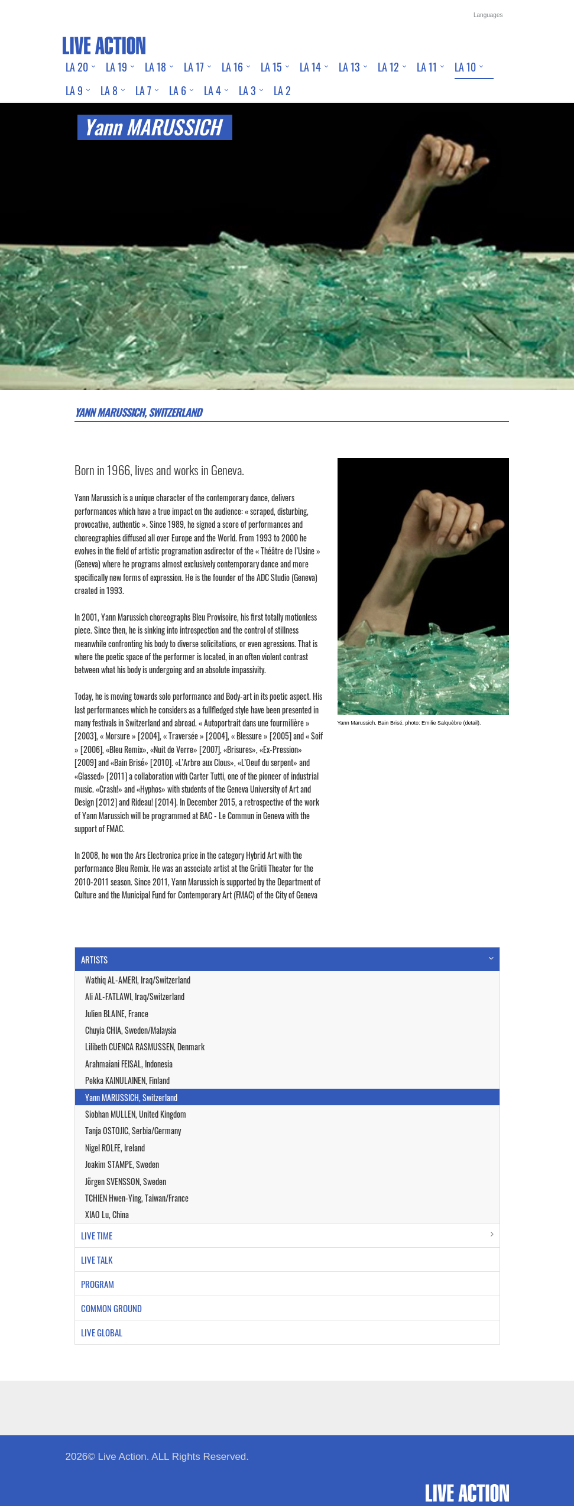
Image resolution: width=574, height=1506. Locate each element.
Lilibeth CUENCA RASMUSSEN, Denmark (145, 1046)
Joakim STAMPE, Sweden (122, 1164)
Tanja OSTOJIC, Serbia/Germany (133, 1130)
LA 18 (155, 66)
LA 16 (232, 66)
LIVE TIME (96, 1235)
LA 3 (247, 90)
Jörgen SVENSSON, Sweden (125, 1181)
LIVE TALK (96, 1259)
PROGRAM (97, 1283)
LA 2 (282, 90)
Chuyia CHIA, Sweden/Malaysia (130, 1030)
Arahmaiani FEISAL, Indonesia (129, 1063)
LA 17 (194, 66)
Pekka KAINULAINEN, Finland (127, 1080)
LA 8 (109, 90)
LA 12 (388, 66)
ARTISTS (94, 959)
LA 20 (77, 66)
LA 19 (116, 66)
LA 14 (310, 66)
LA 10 (465, 66)
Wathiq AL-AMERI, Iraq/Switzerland (137, 979)
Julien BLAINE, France (116, 1013)
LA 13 (349, 66)
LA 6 (177, 90)
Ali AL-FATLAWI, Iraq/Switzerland (134, 996)
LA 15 (271, 66)
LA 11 (427, 66)
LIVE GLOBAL (101, 1332)
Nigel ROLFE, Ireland (115, 1147)
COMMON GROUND (111, 1307)
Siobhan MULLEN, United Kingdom (135, 1114)
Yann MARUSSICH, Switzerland (131, 1097)
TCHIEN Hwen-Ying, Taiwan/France (137, 1198)
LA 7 (143, 90)
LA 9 (74, 90)
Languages (488, 15)
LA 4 (212, 90)
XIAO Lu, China (107, 1214)
